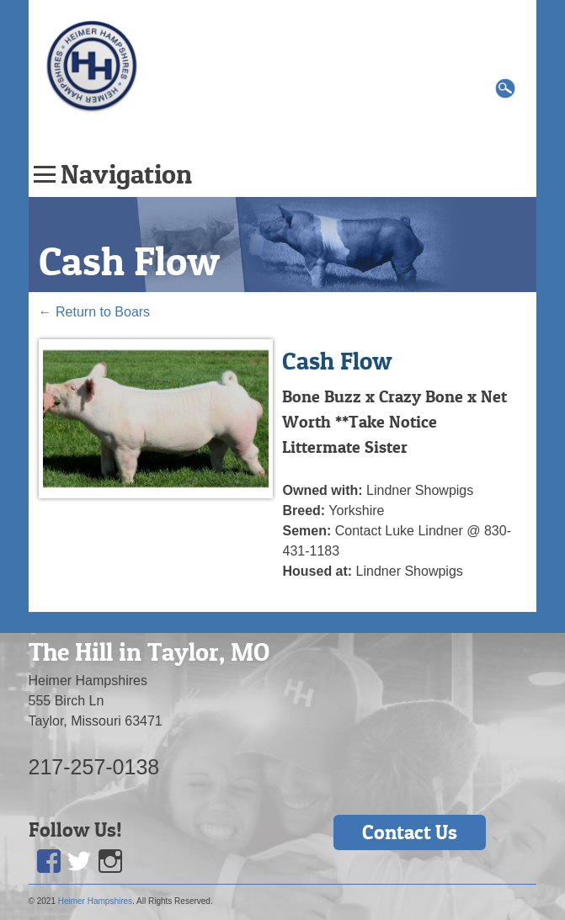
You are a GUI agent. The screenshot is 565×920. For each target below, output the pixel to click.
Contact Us (409, 832)
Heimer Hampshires (95, 901)
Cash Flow (129, 261)
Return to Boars (95, 312)
